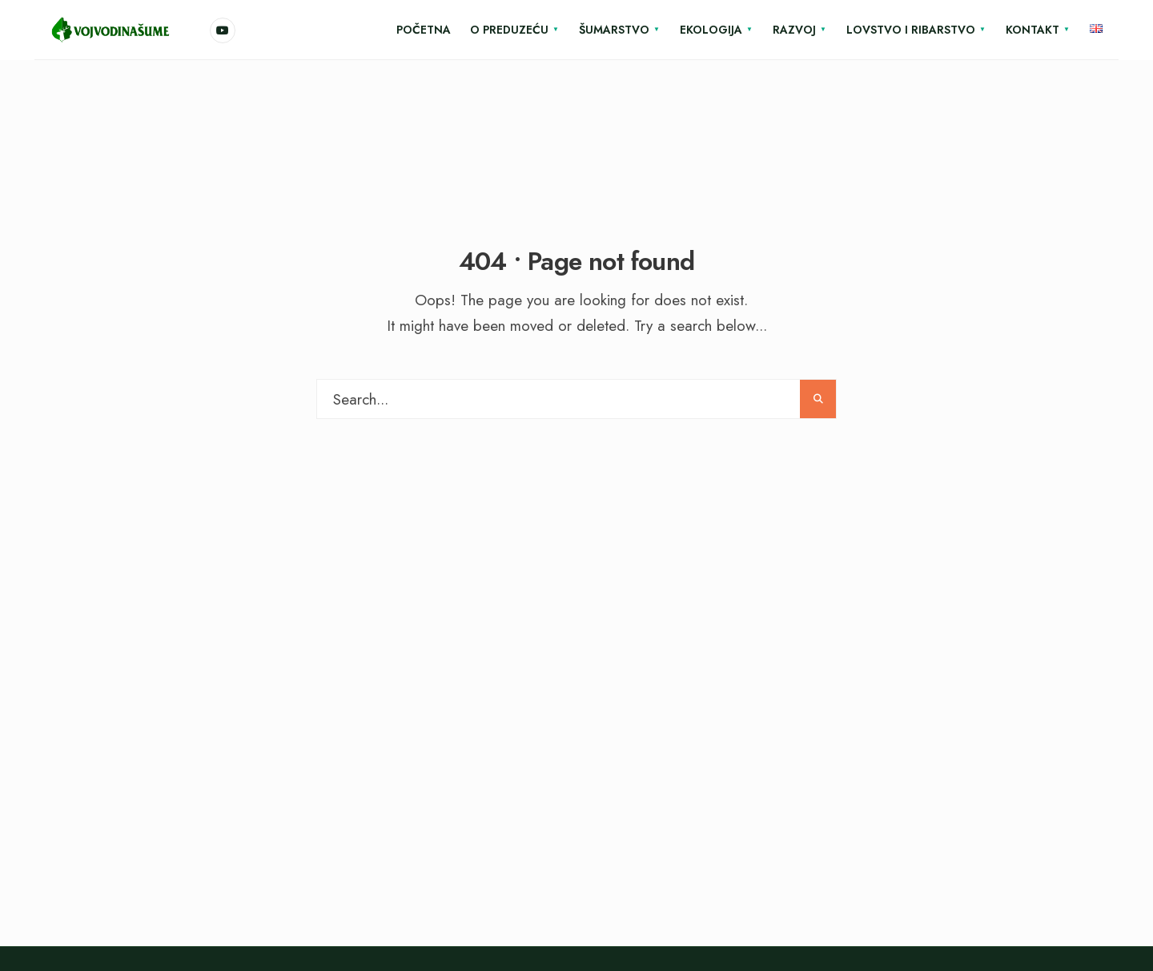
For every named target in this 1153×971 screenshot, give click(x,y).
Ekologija (711, 30)
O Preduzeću (509, 30)
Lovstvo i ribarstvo (910, 30)
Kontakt (1032, 30)
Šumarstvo (614, 30)
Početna (423, 30)
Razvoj (794, 30)
